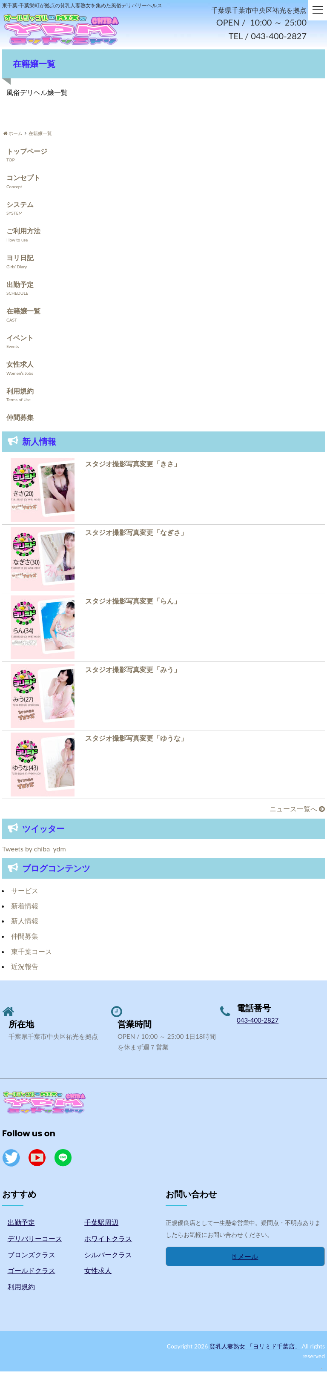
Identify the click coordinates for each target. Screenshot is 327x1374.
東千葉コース (31, 953)
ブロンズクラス (31, 1257)
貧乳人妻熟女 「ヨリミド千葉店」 (255, 1348)
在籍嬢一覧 (23, 313)
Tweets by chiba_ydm (34, 851)
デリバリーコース (35, 1240)
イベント (20, 340)
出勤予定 (20, 286)
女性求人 (20, 366)
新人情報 (24, 923)
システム (20, 206)
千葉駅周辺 (101, 1225)
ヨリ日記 (20, 260)
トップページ (26, 153)
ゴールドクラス (31, 1273)
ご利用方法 (23, 233)
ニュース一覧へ (297, 811)
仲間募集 (20, 420)
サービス (24, 893)
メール (245, 1258)
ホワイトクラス (108, 1240)
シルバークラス (108, 1257)
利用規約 (20, 393)
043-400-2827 (257, 1022)
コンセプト (23, 180)
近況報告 (24, 969)
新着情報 (24, 908)
